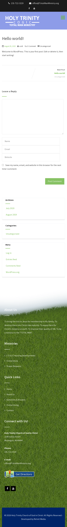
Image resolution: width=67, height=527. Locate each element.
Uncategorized (45, 46)
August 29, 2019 (10, 46)
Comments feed (12, 265)
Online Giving (13, 405)
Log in (8, 253)
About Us (11, 394)
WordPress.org (12, 272)
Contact (10, 410)
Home (9, 389)
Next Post (49, 72)
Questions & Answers (16, 399)
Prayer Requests (14, 366)
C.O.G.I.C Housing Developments (21, 355)
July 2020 (10, 208)
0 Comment (31, 46)
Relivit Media (40, 519)
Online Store (12, 360)
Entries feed (11, 259)
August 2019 (11, 214)
